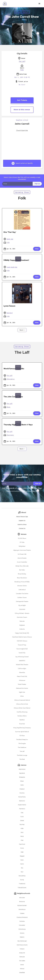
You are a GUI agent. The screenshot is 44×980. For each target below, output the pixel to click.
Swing (22, 879)
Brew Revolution (22, 578)
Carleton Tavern (22, 597)
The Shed (22, 759)
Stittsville (22, 956)
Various (22, 968)
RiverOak (22, 723)
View (36, 249)
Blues (8, 407)
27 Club (22, 542)
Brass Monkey (22, 574)
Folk (22, 70)
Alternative (10, 379)
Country (22, 793)
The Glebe (22, 960)
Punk (22, 848)
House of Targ (22, 645)
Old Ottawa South (25, 286)
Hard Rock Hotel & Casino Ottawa (22, 637)
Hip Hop (22, 824)
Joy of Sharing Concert (22, 656)
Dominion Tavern (22, 617)
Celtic (22, 785)
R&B (22, 852)
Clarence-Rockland (22, 917)
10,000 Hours (22, 538)
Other (22, 696)
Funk (22, 816)
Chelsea (22, 913)
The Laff (22, 61)
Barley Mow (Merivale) (22, 566)
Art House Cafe (22, 554)
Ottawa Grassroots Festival (22, 700)
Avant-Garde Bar (12, 267)
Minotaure (22, 680)
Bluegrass (22, 777)
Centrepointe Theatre (22, 601)
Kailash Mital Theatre (22, 664)
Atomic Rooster (22, 558)
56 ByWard (22, 546)
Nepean (22, 937)
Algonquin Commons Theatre (22, 550)
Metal (22, 836)
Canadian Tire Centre (22, 593)
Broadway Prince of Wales (22, 581)
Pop (22, 840)
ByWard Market (22, 12)
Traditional (22, 883)
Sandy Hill (22, 952)
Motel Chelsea (22, 684)
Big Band (22, 773)
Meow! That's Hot (22, 676)
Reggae (22, 856)
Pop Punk (22, 844)
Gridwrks (22, 629)
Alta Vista (22, 897)
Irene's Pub (22, 652)
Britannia (22, 901)
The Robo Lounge (22, 755)
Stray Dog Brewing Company (22, 727)
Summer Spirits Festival (22, 731)
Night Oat (10, 239)
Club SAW (22, 609)
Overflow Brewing (22, 712)
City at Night (22, 605)
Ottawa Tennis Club (22, 704)
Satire (22, 864)
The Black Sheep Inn (22, 739)
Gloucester (22, 925)
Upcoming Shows (22, 192)
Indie (22, 828)
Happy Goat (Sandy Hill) (22, 633)
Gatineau (22, 921)
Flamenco (22, 808)
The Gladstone (22, 747)
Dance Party (22, 797)
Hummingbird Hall (22, 649)
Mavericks (22, 672)
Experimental (22, 804)
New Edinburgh (22, 941)
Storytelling (22, 875)
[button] (39, 4)
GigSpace (22, 625)
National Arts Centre (22, 688)
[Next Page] (22, 330)
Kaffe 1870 (22, 660)
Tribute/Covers (22, 887)
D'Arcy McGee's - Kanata (22, 613)
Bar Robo (22, 570)
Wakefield (22, 972)
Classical (22, 789)
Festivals (22, 621)
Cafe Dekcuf (22, 589)
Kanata (22, 933)
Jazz (22, 832)
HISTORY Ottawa (22, 641)
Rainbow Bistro (22, 716)
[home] (4, 3)
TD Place (22, 735)
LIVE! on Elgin (22, 668)
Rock (22, 860)
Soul (22, 872)
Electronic (10, 435)
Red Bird (9, 313)
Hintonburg (22, 929)
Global (22, 820)
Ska (22, 868)
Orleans (22, 949)
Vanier (22, 964)
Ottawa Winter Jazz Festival (22, 708)
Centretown (25, 212)
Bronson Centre (22, 585)
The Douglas (22, 743)
